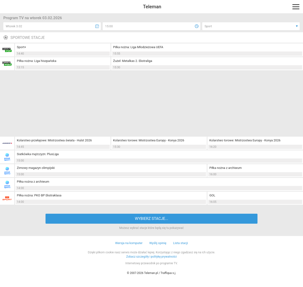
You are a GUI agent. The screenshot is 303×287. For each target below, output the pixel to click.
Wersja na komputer (129, 243)
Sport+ (21, 47)
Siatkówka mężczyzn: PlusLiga (38, 154)
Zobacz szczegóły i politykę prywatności (151, 256)
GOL (212, 195)
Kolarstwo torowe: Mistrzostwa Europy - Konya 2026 (148, 140)
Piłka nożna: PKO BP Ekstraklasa (39, 195)
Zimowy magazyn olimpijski (36, 168)
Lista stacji (180, 243)
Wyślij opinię (157, 243)
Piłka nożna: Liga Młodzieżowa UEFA (138, 47)
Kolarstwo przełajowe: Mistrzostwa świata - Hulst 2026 (54, 140)
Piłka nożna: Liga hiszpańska (36, 61)
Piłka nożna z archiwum (225, 168)
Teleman (152, 6)
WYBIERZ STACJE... (151, 218)
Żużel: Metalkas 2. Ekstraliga (132, 61)
